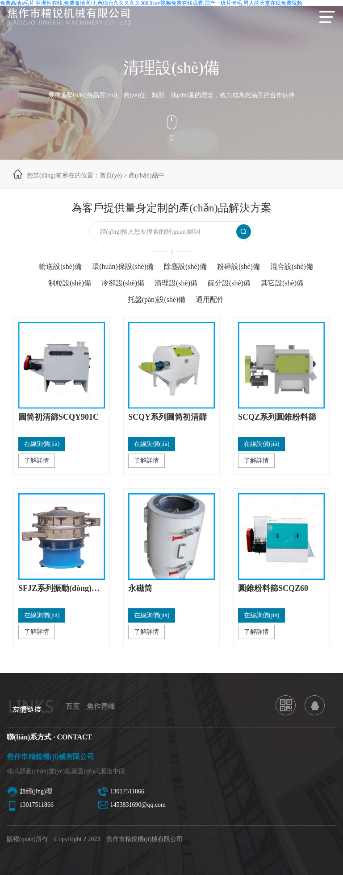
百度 (73, 706)
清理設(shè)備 (176, 283)
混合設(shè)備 (291, 266)
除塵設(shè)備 (185, 266)
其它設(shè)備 (282, 283)
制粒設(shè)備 (69, 283)
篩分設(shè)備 (229, 283)
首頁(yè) (111, 175)
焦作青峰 (101, 706)
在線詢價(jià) (41, 444)
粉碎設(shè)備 (238, 266)
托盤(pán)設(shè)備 (157, 299)
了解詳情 (36, 460)
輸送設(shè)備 (60, 266)
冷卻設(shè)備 (122, 283)
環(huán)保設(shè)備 (123, 266)
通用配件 (210, 299)
